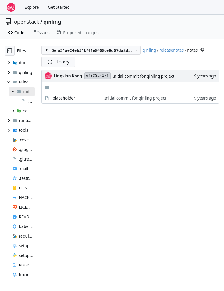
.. (49, 87)
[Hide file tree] (10, 51)
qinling (52, 22)
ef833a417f (97, 76)
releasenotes (171, 50)
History (58, 62)
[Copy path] (202, 50)
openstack (26, 22)
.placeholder (63, 98)
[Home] (11, 7)
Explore (31, 7)
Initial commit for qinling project (143, 76)
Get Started (59, 7)
